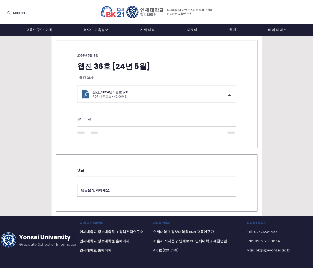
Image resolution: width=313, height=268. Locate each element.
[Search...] (20, 13)
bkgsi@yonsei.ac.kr (273, 250)
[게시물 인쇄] (90, 119)
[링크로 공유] (79, 119)
